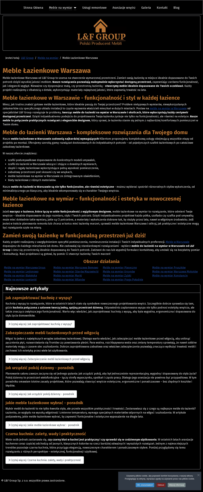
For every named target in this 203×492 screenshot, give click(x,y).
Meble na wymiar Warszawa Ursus (24, 267)
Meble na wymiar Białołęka (20, 275)
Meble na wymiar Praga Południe (123, 279)
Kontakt (162, 8)
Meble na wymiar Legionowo (21, 271)
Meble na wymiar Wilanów (69, 279)
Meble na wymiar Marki (67, 275)
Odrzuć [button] (161, 485)
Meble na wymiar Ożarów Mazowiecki (76, 271)
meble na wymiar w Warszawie (168, 108)
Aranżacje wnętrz (123, 8)
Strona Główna (33, 8)
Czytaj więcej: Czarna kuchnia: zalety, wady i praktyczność (44, 460)
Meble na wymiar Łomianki (20, 279)
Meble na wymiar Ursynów (119, 271)
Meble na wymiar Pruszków (169, 267)
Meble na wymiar (60, 8)
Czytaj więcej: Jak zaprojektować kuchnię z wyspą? (40, 324)
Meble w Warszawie (177, 242)
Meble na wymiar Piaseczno (120, 267)
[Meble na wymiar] (74, 8)
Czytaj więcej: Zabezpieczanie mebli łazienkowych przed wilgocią (49, 359)
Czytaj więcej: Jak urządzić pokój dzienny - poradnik (41, 394)
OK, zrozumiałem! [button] (145, 485)
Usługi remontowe (94, 8)
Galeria (146, 8)
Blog (176, 8)
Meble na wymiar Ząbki (117, 275)
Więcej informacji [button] (176, 485)
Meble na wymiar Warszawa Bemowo (75, 267)
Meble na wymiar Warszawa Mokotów (175, 271)
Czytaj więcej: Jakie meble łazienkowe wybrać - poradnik (43, 425)
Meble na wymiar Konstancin (170, 275)
